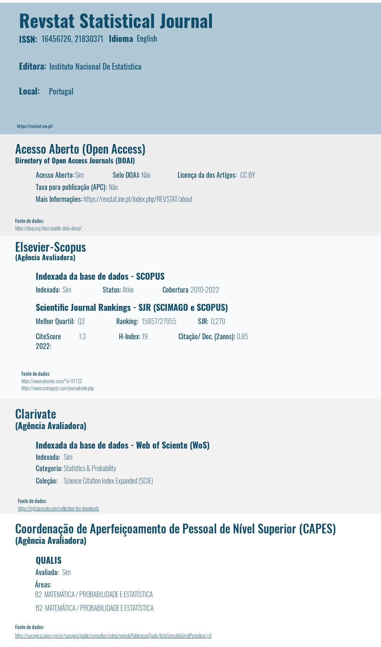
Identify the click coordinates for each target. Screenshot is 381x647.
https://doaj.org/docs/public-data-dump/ (48, 228)
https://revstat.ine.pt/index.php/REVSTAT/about (138, 199)
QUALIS (48, 560)
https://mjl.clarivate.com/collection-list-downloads (58, 508)
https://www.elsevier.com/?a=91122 (51, 381)
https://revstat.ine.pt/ (35, 126)
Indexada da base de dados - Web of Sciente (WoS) (123, 444)
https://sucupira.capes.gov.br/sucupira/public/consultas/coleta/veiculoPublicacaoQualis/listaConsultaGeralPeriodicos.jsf (113, 635)
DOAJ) (126, 160)
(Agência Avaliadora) (45, 257)
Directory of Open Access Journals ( (66, 160)
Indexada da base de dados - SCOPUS (100, 276)
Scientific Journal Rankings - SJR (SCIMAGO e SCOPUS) (132, 307)
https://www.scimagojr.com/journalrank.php (57, 388)
